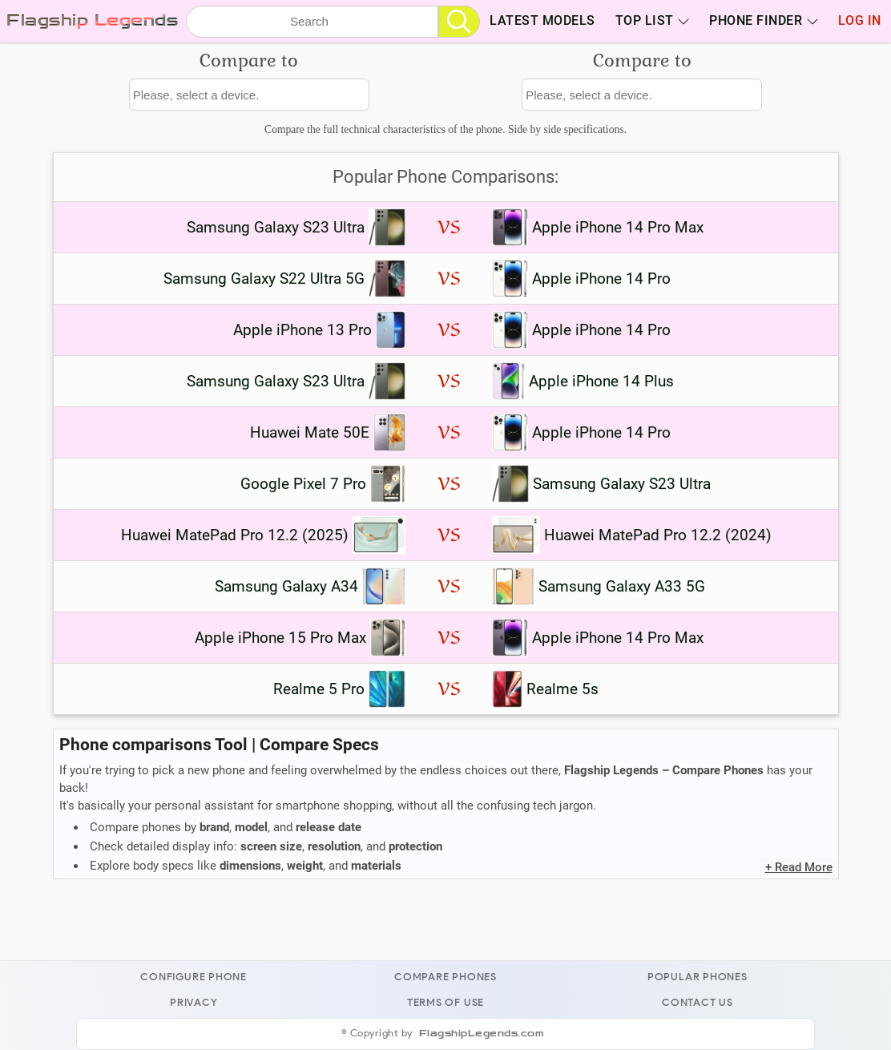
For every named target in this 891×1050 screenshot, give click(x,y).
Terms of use (445, 1002)
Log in (859, 21)
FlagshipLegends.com (481, 1033)
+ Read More (799, 867)
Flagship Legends (92, 20)
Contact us (697, 1002)
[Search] (459, 22)
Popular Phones (697, 977)
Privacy (193, 1002)
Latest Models (542, 21)
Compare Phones (445, 977)
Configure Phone (193, 977)
